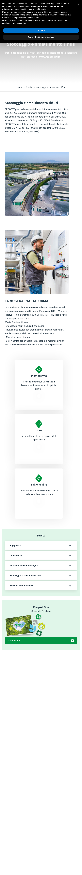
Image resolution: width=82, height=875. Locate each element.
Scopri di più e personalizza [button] (41, 37)
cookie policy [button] (40, 9)
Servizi (29, 87)
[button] (78, 4)
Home (19, 87)
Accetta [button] (41, 30)
